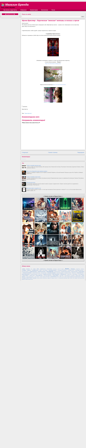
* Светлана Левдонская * (47, 440)
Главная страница (52, 152)
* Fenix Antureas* (67, 440)
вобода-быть (53, 63)
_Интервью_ (55, 434)
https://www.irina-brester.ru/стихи (59, 84)
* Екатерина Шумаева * (51, 438)
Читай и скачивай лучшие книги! (33, 176)
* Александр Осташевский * (62, 435)
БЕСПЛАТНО (53, 442)
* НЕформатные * (63, 439)
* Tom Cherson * (37, 442)
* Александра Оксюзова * (79, 435)
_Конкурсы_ (72, 434)
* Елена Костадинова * (60, 438)
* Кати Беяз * (40, 439)
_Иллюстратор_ (49, 434)
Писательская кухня (31, 182)
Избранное (23, 10)
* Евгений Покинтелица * (36, 438)
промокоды (65, 443)
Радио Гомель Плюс (70, 443)
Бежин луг (49, 442)
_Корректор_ (78, 434)
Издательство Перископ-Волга (75, 442)
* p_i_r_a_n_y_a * (30, 442)
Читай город (80, 443)
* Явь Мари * (61, 440)
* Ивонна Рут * (74, 438)
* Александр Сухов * (70, 435)
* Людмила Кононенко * (47, 439)
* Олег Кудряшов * (81, 439)
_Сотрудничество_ (35, 435)
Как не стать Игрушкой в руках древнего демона (37, 171)
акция (41, 442)
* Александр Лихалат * (52, 435)
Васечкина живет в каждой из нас (34, 188)
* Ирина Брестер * (28, 113)
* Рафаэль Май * (32, 440)
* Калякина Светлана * (34, 439)
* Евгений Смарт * (44, 438)
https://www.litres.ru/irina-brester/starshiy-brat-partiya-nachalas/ (48, 35)
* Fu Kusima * (72, 440)
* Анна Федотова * (50, 436)
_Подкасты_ (29, 435)
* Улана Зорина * (55, 440)
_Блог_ (37, 434)
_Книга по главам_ (60, 434)
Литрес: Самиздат (32, 443)
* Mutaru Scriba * (78, 440)
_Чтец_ (40, 435)
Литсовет (38, 443)
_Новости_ (82, 434)
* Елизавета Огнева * (67, 438)
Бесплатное (44, 10)
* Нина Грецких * (75, 439)
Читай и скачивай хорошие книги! (34, 165)
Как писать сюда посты (10, 10)
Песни (53, 10)
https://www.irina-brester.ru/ (30, 26)
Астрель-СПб (44, 442)
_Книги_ (67, 434)
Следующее (25, 152)
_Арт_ (31, 434)
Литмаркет (24, 443)
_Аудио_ (34, 434)
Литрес (27, 443)
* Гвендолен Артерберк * (27, 438)
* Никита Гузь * (69, 439)
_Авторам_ (28, 434)
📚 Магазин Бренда (15, 4)
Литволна (82, 442)
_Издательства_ (43, 434)
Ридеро (76, 443)
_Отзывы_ (24, 435)
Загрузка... (24, 159)
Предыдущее (80, 152)
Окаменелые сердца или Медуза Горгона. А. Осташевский (53, 443)
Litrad (32, 444)
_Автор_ (23, 434)
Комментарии (34, 10)
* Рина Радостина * (39, 440)
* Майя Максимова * (56, 439)
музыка (41, 443)
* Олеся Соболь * (25, 440)
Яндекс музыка (28, 444)
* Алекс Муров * (45, 435)
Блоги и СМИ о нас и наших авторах (63, 442)
